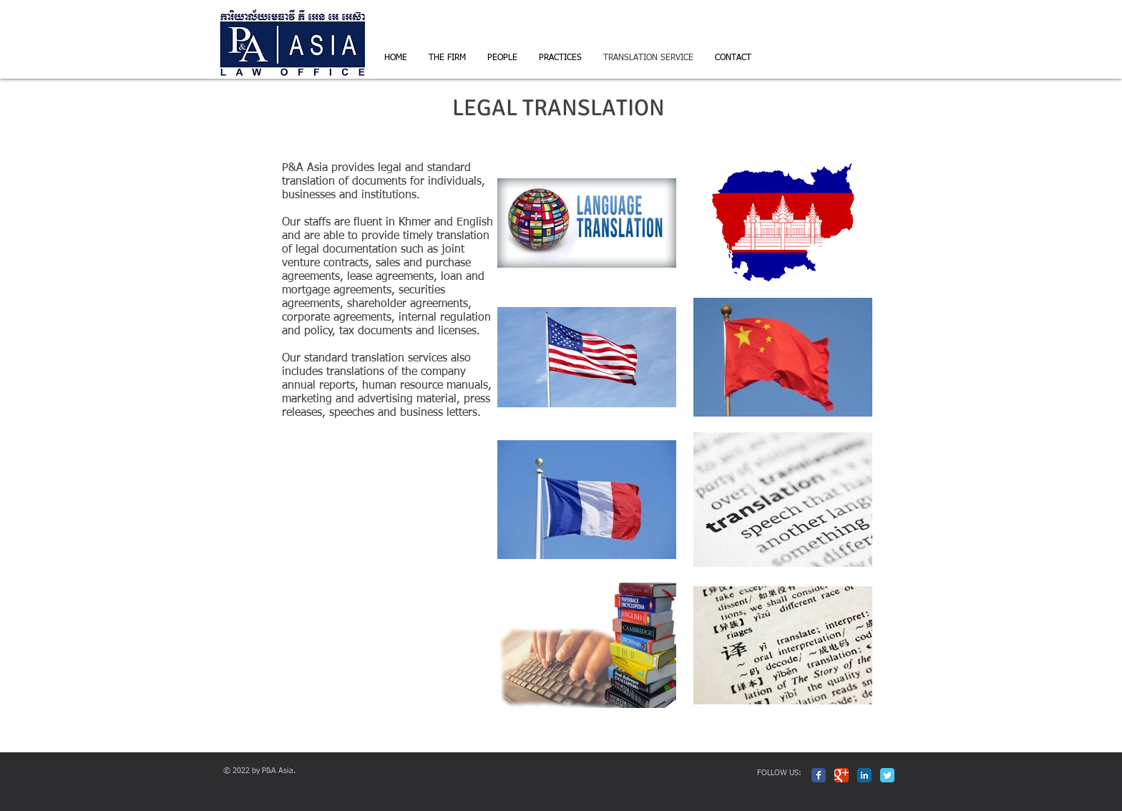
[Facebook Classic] (818, 775)
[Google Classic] (841, 775)
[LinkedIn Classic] (864, 775)
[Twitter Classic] (887, 775)
